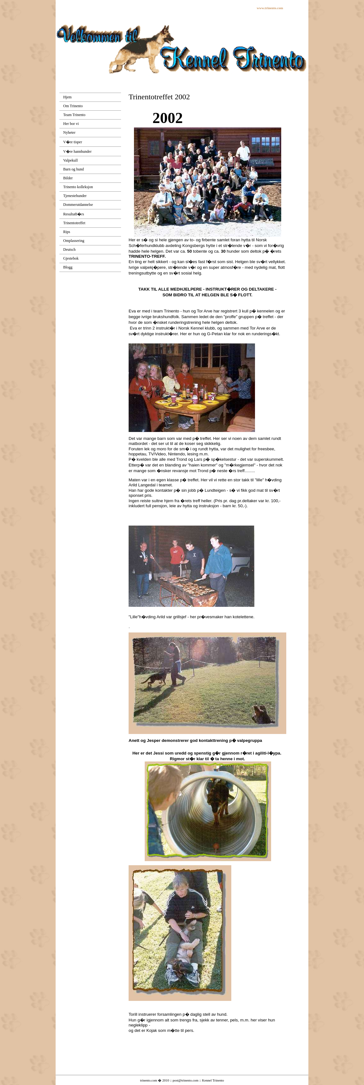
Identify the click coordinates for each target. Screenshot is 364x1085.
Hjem (67, 97)
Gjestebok (71, 258)
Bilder (68, 178)
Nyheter (69, 132)
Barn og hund (73, 169)
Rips (66, 232)
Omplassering (73, 240)
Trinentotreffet (74, 223)
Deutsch (69, 249)
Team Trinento (74, 115)
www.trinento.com (270, 8)
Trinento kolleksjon (78, 187)
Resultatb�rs (73, 214)
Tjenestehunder (75, 196)
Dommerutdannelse (78, 204)
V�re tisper (72, 142)
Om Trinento (73, 106)
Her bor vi (71, 123)
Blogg (67, 267)
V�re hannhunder (77, 151)
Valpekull (70, 160)
